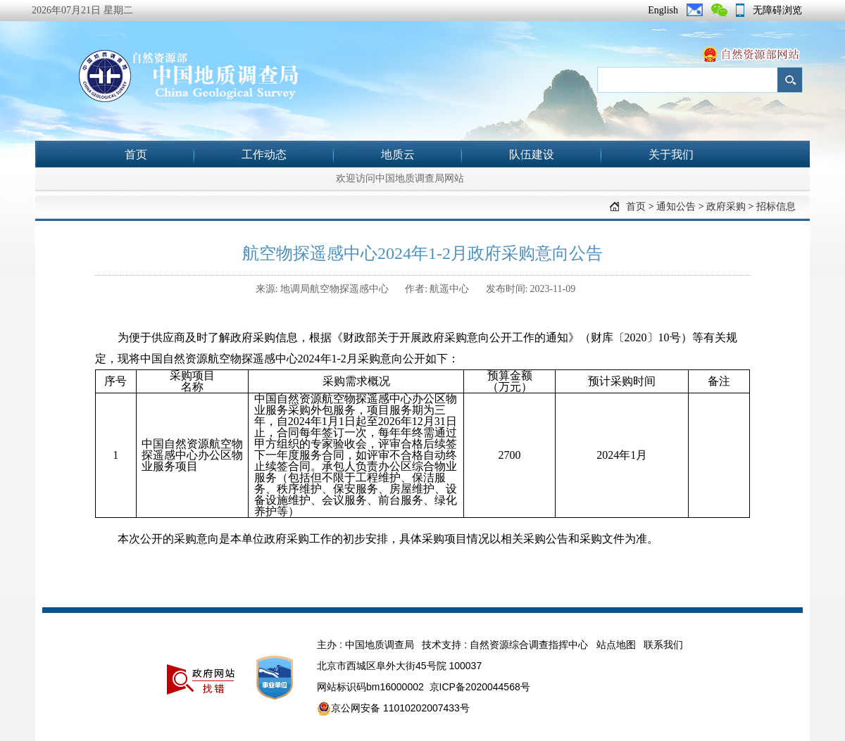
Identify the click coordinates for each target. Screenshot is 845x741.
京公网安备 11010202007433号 (393, 709)
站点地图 (616, 644)
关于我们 (671, 154)
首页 (136, 154)
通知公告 (676, 206)
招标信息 (776, 206)
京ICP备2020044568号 (480, 686)
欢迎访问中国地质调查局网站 (400, 178)
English (663, 10)
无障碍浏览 (777, 10)
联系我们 (663, 644)
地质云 (398, 154)
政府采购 (726, 206)
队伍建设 (531, 154)
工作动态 (264, 154)
